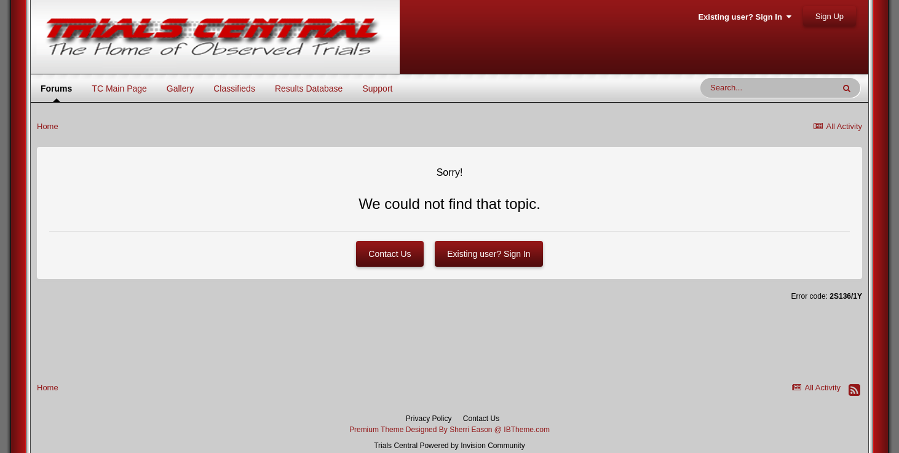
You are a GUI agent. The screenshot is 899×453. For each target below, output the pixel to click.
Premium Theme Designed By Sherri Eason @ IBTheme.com (449, 429)
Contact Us (389, 254)
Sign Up (829, 16)
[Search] (766, 88)
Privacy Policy (429, 418)
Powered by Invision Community (472, 445)
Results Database (309, 88)
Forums (56, 92)
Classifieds (234, 88)
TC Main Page (119, 88)
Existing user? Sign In (744, 17)
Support (377, 88)
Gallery (180, 88)
